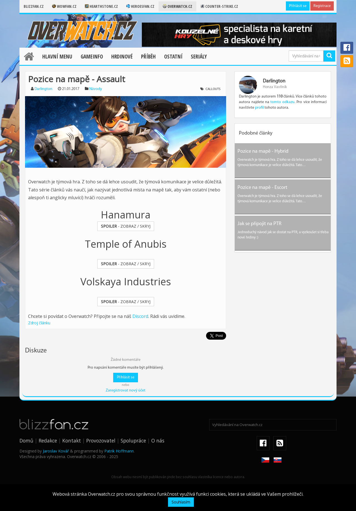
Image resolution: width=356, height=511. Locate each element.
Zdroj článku (39, 322)
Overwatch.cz (177, 6)
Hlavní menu (57, 56)
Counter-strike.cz (219, 6)
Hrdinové (122, 56)
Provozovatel (100, 440)
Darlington (43, 89)
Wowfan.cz (64, 6)
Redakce (48, 440)
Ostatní (173, 56)
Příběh (148, 56)
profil (259, 108)
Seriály (199, 56)
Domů (26, 440)
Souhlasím (181, 502)
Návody (95, 89)
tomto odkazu (282, 102)
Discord (140, 316)
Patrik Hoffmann (119, 451)
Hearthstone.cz (101, 6)
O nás (157, 440)
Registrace (322, 6)
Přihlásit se (297, 6)
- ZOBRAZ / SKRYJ (125, 226)
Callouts (213, 89)
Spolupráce (133, 440)
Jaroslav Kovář (56, 451)
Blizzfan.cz (34, 6)
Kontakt (71, 440)
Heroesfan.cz (140, 6)
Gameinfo (92, 56)
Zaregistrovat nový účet (125, 390)
